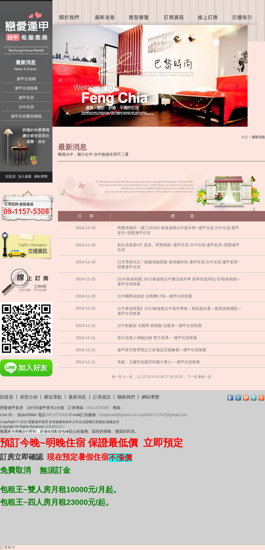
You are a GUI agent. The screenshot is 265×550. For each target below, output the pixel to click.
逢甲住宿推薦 (26, 88)
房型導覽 (138, 12)
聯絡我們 (126, 397)
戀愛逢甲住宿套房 (27, 31)
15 (157, 377)
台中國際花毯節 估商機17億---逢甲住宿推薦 (154, 296)
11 (139, 377)
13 (148, 377)
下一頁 (192, 377)
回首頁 (10, 176)
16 (162, 377)
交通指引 (243, 12)
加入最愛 (24, 176)
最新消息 (104, 12)
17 (166, 377)
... (135, 377)
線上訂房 (207, 12)
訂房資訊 (173, 12)
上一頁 (127, 377)
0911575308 (98, 407)
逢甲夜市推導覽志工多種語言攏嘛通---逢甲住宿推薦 (161, 350)
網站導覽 (40, 176)
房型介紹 (29, 397)
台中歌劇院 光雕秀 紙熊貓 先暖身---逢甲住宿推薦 (159, 325)
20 (180, 377)
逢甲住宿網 (26, 79)
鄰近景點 (53, 397)
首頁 (244, 137)
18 (171, 377)
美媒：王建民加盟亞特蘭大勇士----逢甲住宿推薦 (158, 362)
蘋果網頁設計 (55, 427)
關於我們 (69, 12)
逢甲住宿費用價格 (26, 116)
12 (143, 377)
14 (153, 377)
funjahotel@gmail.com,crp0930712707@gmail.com (143, 415)
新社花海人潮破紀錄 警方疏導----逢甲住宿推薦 (157, 337)
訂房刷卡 (7, 547)
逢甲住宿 (26, 97)
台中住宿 (26, 107)
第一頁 (117, 377)
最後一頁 (204, 377)
